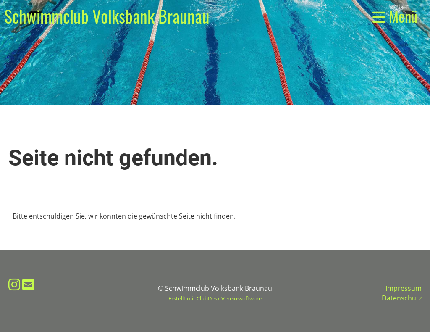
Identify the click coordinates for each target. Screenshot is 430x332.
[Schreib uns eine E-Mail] (28, 284)
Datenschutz (402, 298)
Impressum (403, 288)
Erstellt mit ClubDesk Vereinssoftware (215, 298)
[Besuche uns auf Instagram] (14, 284)
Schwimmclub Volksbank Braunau (107, 16)
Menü (394, 16)
